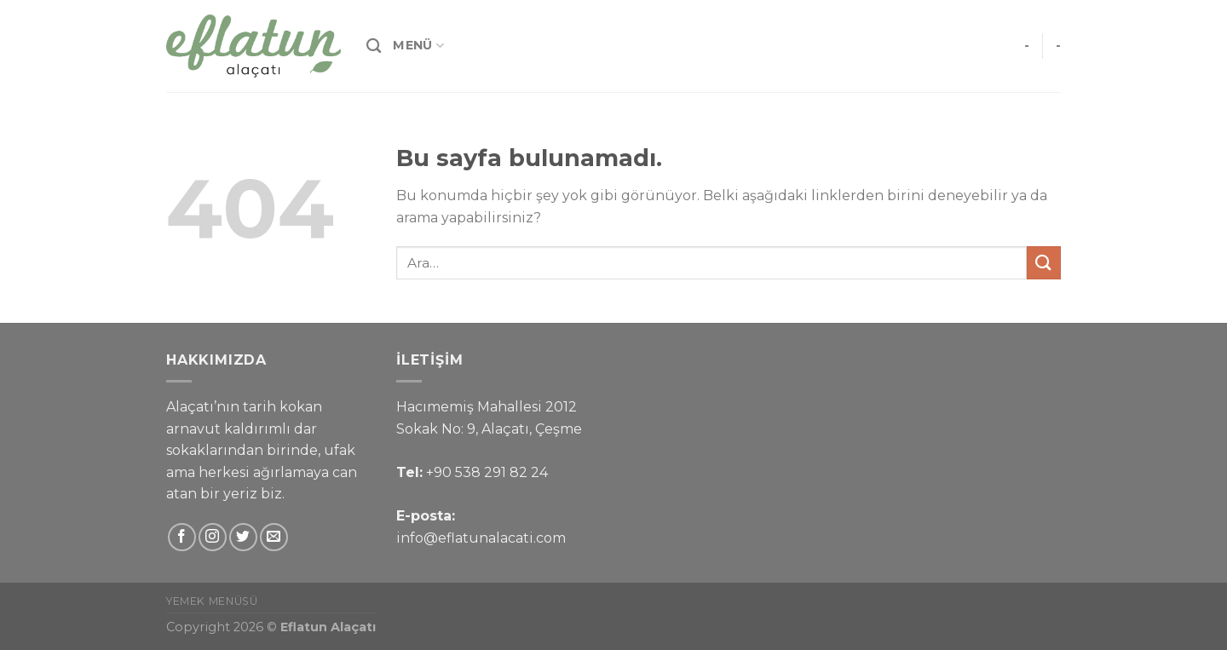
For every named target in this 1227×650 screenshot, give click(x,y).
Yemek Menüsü (211, 601)
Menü (418, 45)
